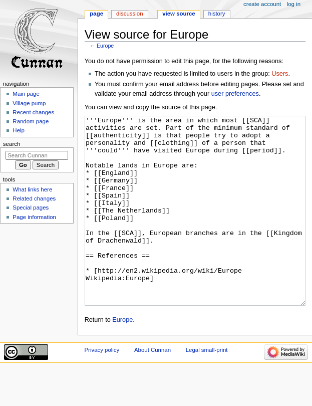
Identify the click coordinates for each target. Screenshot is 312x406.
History (216, 14)
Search (12, 144)
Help (19, 130)
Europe (105, 46)
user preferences (235, 93)
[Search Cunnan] (37, 155)
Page (96, 14)
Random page (31, 121)
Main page (26, 94)
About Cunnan (152, 387)
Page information (34, 217)
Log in (293, 4)
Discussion (129, 14)
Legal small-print (207, 387)
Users (279, 73)
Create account (262, 4)
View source (178, 14)
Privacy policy (101, 387)
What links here (32, 189)
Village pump (29, 103)
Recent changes (33, 112)
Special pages (31, 208)
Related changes (34, 198)
